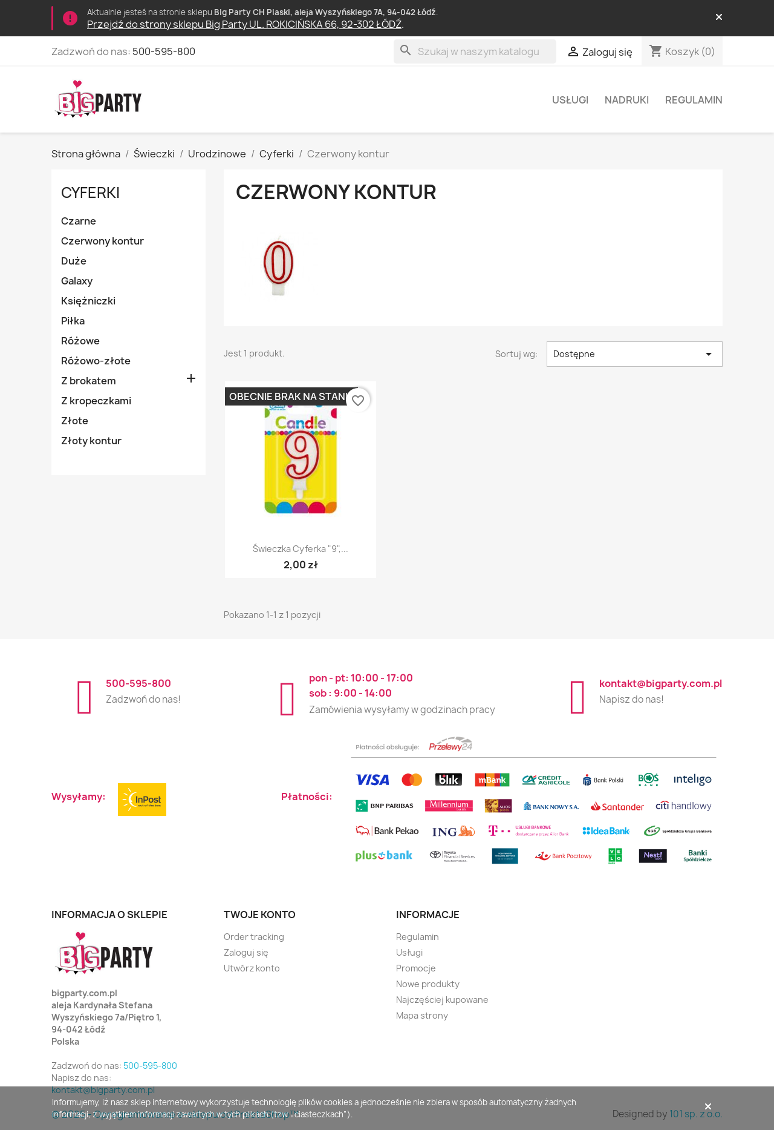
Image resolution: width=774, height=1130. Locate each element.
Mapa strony (422, 1015)
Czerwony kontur (102, 241)
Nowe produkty (428, 984)
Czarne (78, 221)
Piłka (73, 320)
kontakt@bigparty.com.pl (660, 683)
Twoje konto (260, 914)
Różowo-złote (96, 360)
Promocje (416, 968)
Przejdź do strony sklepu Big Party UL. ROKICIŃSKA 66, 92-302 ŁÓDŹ (244, 24)
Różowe (80, 340)
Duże (73, 261)
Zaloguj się (246, 952)
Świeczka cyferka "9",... (300, 548)
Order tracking (254, 936)
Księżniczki (88, 300)
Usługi (570, 100)
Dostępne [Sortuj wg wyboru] (634, 354)
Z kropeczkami (96, 400)
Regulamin (694, 100)
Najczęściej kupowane (442, 999)
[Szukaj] (475, 51)
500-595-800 (163, 51)
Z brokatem (88, 380)
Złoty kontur (91, 440)
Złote (74, 420)
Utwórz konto (252, 968)
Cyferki (90, 192)
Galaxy (77, 280)
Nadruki (627, 100)
